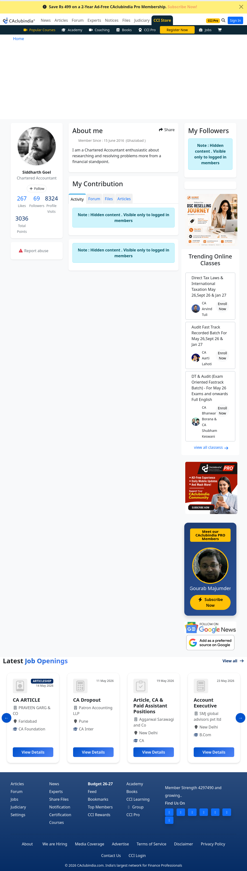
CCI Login (137, 855)
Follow (36, 188)
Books (124, 30)
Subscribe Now (210, 602)
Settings (18, 814)
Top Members (100, 807)
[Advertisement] (123, 83)
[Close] (241, 7)
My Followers (208, 130)
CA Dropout (87, 700)
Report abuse (33, 250)
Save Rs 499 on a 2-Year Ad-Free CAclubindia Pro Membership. (119, 6)
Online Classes (210, 259)
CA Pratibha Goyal (177, 30)
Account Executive (205, 703)
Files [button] (126, 20)
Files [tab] (109, 198)
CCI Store (162, 20)
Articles (17, 783)
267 (22, 198)
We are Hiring (54, 844)
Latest (35, 660)
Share (166, 129)
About (27, 844)
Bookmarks (98, 799)
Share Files (59, 799)
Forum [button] (77, 20)
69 (37, 198)
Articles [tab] (124, 198)
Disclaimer (183, 844)
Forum (16, 791)
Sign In (235, 20)
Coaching (99, 30)
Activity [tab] (77, 199)
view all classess (211, 447)
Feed (92, 791)
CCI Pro (147, 30)
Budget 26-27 (100, 783)
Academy (72, 30)
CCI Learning (138, 799)
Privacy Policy (213, 844)
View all (233, 661)
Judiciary (18, 807)
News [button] (46, 20)
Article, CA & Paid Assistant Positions (150, 706)
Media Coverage (89, 844)
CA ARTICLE (26, 700)
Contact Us (111, 855)
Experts (56, 791)
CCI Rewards (99, 814)
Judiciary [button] (142, 20)
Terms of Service (151, 844)
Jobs (205, 30)
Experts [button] (94, 20)
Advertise (120, 844)
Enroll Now (222, 306)
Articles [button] (61, 20)
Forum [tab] (94, 198)
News (54, 783)
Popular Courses (39, 30)
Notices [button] (111, 20)
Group (135, 807)
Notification (59, 807)
